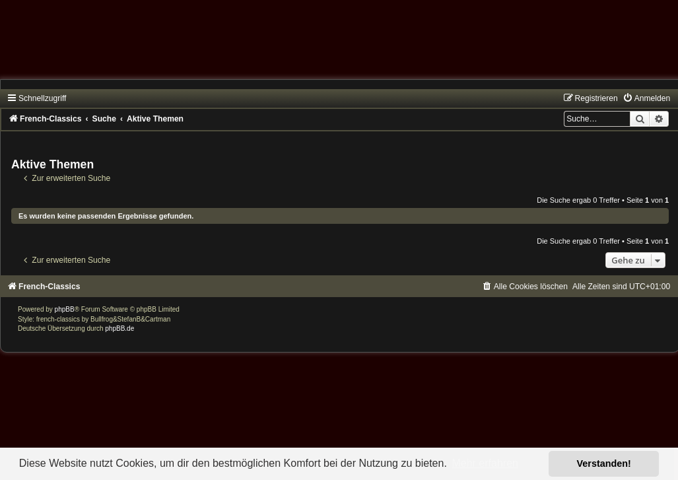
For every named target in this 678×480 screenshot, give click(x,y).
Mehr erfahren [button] (485, 463)
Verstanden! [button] (604, 463)
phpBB (65, 309)
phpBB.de (119, 328)
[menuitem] (646, 98)
